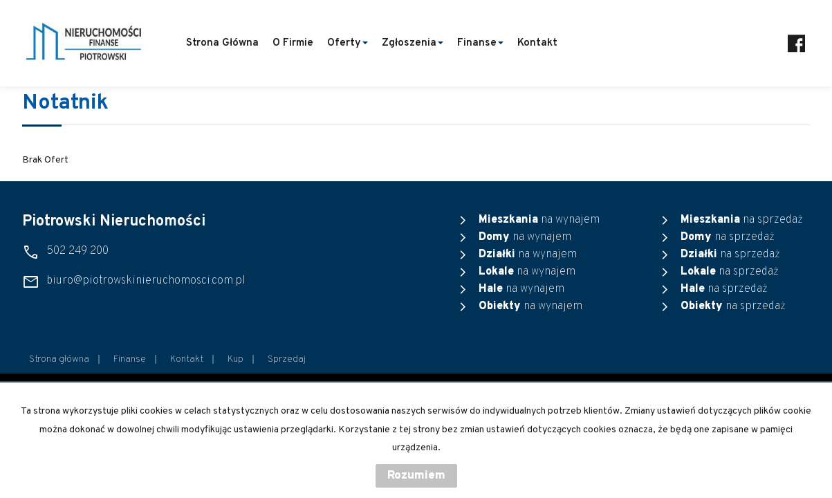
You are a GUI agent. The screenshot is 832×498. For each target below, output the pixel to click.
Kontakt (537, 43)
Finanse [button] (480, 43)
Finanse (129, 359)
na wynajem (539, 220)
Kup (235, 359)
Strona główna (222, 43)
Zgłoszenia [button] (412, 43)
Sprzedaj (287, 359)
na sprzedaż (742, 220)
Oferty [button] (347, 43)
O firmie (292, 43)
